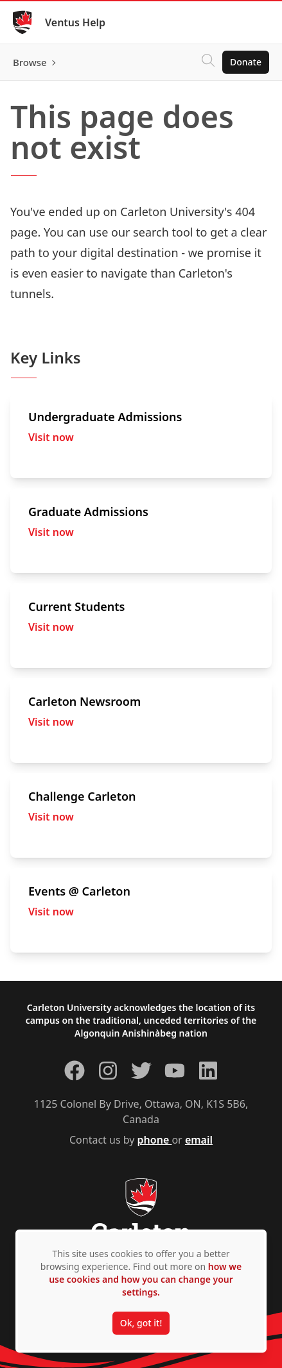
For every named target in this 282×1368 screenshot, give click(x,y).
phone (154, 1140)
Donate (245, 62)
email (199, 1140)
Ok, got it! (141, 1323)
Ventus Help (75, 22)
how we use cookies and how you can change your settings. (145, 1279)
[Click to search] (208, 62)
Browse (30, 62)
